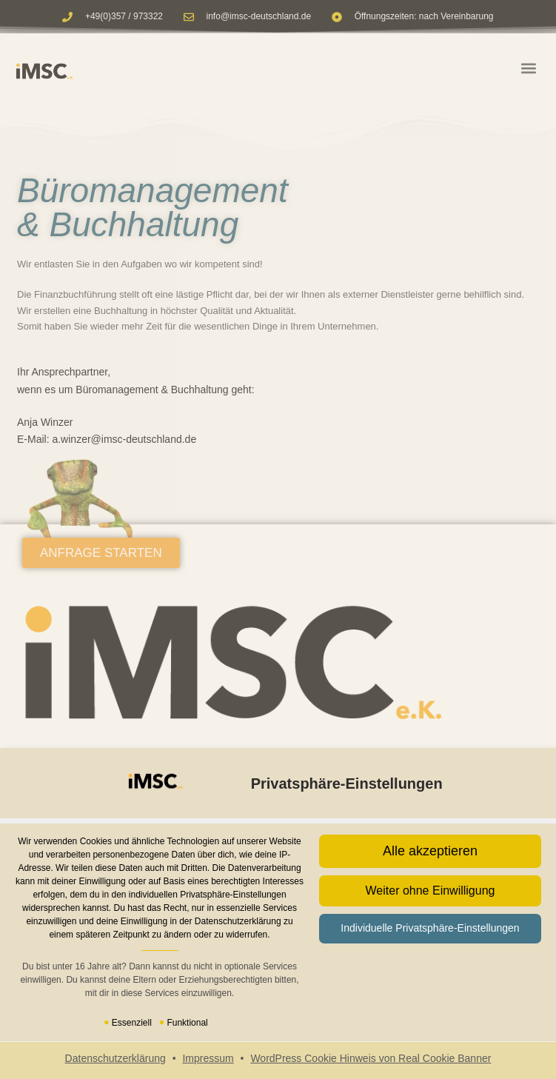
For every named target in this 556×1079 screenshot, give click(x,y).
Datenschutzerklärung (115, 1058)
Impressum (207, 1058)
